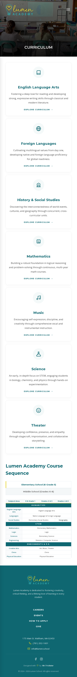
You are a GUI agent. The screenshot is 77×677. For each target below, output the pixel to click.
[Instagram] (41, 659)
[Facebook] (35, 659)
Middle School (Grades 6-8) (38, 491)
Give (38, 626)
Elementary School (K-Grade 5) (38, 484)
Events (38, 615)
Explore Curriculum (37, 109)
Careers (38, 610)
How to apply (38, 621)
